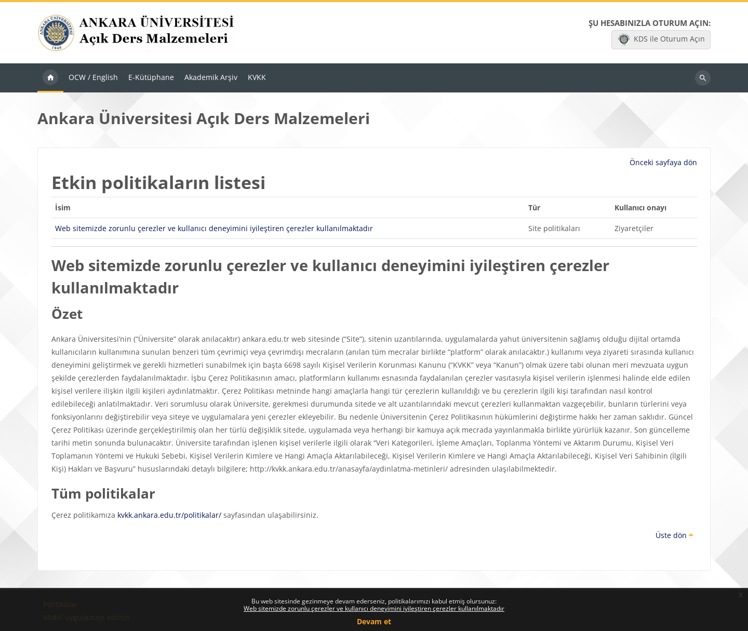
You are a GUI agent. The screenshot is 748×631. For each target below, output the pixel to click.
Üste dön (674, 536)
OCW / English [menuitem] (93, 78)
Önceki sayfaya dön (663, 163)
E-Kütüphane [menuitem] (151, 78)
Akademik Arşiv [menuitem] (210, 78)
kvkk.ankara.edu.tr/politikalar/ (169, 515)
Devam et (374, 621)
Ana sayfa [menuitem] (50, 78)
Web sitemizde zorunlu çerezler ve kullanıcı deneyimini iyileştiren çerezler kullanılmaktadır (374, 608)
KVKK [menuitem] (257, 78)
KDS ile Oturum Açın (661, 40)
